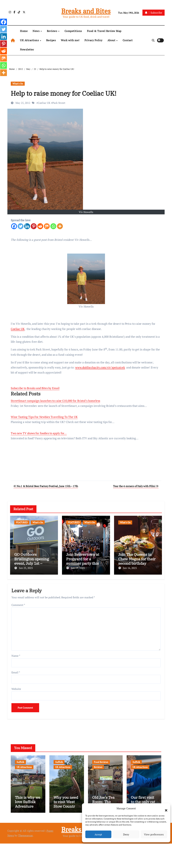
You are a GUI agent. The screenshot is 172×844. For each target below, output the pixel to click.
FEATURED (22, 522)
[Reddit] (40, 226)
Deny (126, 834)
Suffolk (20, 761)
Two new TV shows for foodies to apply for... (39, 433)
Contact (128, 40)
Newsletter (27, 49)
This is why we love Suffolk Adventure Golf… (27, 804)
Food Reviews (101, 761)
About (112, 40)
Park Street (58, 102)
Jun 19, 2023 (78, 568)
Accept (98, 834)
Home (24, 31)
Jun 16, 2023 (130, 568)
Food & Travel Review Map (104, 31)
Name (15, 655)
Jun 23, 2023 (26, 568)
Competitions (73, 31)
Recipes (51, 40)
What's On (17, 83)
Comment (18, 604)
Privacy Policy (93, 40)
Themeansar (25, 836)
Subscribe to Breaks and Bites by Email (35, 388)
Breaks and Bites (86, 10)
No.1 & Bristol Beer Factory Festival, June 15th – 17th (45, 486)
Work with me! (70, 40)
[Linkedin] (27, 226)
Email (15, 671)
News (36, 31)
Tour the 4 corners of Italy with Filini (136, 486)
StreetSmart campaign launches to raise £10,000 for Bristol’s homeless (55, 401)
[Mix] (47, 226)
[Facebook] (14, 226)
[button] (164, 808)
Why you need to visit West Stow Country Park (66, 804)
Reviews (52, 31)
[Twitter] (21, 226)
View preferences (154, 834)
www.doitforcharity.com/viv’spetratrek (100, 367)
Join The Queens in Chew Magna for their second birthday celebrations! (137, 561)
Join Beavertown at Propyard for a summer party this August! (82, 561)
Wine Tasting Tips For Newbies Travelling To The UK (44, 417)
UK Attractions (30, 40)
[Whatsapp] (53, 226)
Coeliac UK (44, 102)
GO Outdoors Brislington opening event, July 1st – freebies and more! (31, 561)
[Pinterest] (34, 226)
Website (16, 688)
